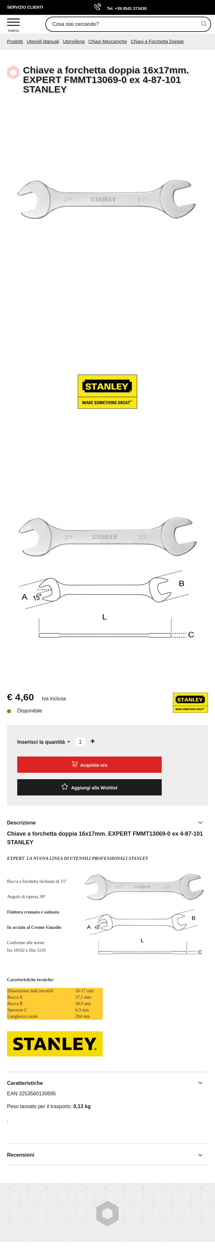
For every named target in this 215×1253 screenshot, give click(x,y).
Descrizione (21, 822)
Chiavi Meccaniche (107, 41)
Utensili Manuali (43, 41)
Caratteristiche (25, 1083)
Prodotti (15, 41)
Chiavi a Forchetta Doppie (157, 41)
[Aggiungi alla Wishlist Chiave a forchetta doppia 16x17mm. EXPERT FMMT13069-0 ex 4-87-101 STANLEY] (89, 787)
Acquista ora (89, 764)
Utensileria (74, 41)
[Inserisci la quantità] (80, 742)
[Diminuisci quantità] (68, 741)
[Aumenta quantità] (92, 741)
